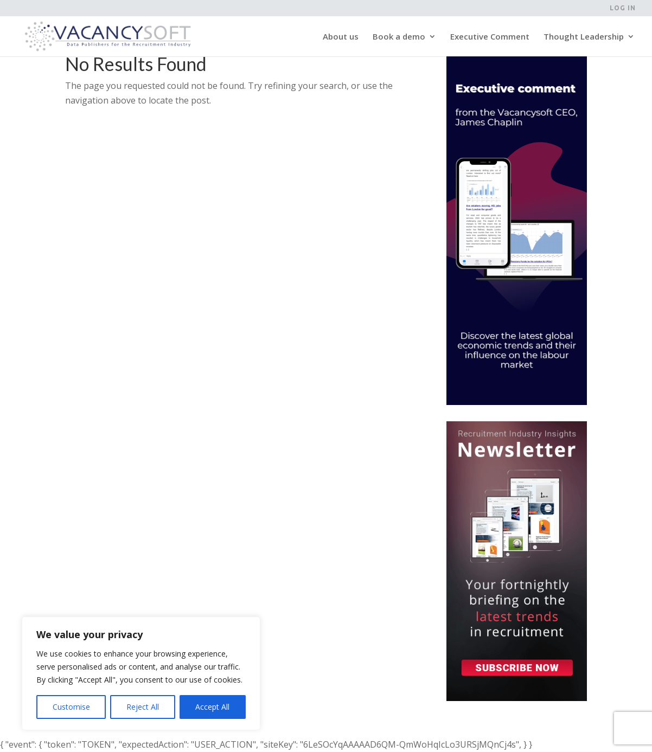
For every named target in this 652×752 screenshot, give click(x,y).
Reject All (142, 707)
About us (341, 37)
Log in (623, 8)
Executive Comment (489, 37)
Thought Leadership (584, 37)
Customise (71, 707)
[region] (141, 673)
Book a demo (399, 37)
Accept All (212, 707)
